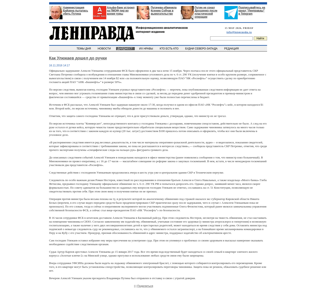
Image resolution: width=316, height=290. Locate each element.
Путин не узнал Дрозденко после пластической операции (206, 12)
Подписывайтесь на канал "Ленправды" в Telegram (251, 10)
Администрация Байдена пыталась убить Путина (75, 10)
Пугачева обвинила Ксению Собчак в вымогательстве (164, 10)
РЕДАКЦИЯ (232, 48)
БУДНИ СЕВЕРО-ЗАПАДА (202, 48)
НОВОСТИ (104, 48)
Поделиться (145, 286)
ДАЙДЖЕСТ (125, 48)
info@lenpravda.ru (239, 32)
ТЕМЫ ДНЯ (84, 48)
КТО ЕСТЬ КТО (169, 48)
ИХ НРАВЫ (146, 48)
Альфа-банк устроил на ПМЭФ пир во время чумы (121, 10)
